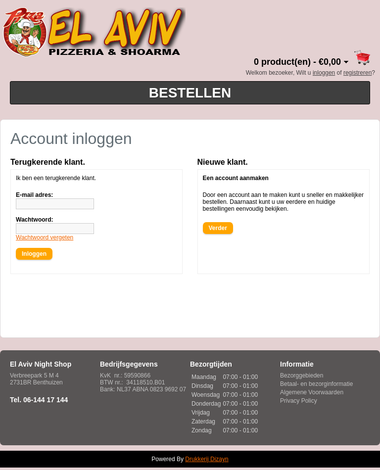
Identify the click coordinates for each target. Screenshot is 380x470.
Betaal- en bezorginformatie (316, 383)
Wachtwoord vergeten (44, 237)
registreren (357, 72)
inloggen (324, 72)
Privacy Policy (298, 400)
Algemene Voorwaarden (311, 392)
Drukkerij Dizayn (206, 459)
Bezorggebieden (301, 375)
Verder (218, 228)
